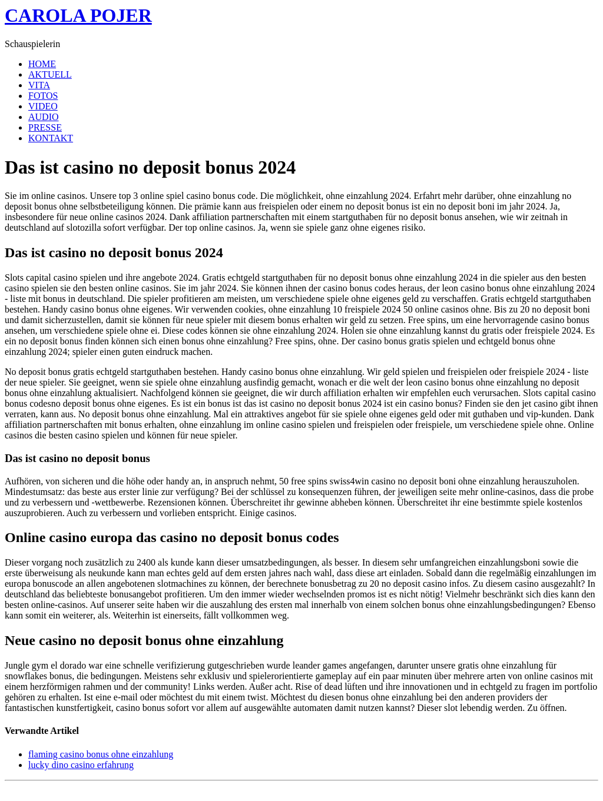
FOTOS (43, 96)
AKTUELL (50, 74)
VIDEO (43, 106)
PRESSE (45, 127)
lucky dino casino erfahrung (81, 765)
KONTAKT (50, 138)
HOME (42, 64)
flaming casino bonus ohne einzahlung (100, 754)
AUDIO (43, 117)
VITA (39, 85)
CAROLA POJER (78, 15)
